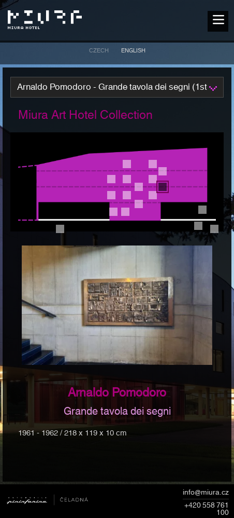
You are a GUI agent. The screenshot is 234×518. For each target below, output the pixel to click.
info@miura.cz (206, 492)
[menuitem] (98, 52)
